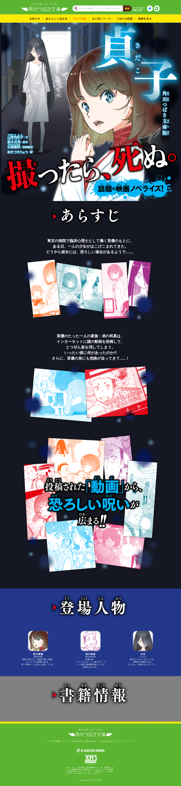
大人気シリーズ (101, 18)
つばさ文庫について (59, 741)
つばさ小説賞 (124, 18)
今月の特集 (79, 18)
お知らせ (34, 18)
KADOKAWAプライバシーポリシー (116, 741)
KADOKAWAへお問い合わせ (84, 741)
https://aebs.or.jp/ (94, 773)
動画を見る (145, 18)
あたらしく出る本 (56, 18)
